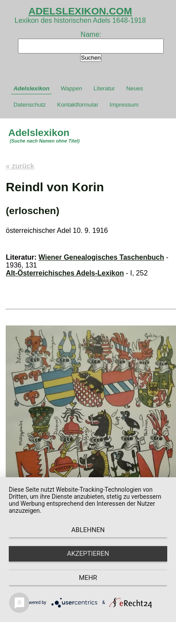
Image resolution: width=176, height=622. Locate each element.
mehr (88, 578)
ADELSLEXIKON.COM (80, 11)
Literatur (104, 88)
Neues (134, 88)
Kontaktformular (78, 104)
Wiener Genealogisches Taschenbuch (101, 257)
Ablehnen (88, 530)
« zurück (20, 166)
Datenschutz (30, 104)
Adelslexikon (31, 88)
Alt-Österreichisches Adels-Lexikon (65, 273)
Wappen (71, 88)
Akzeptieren (88, 554)
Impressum (123, 104)
